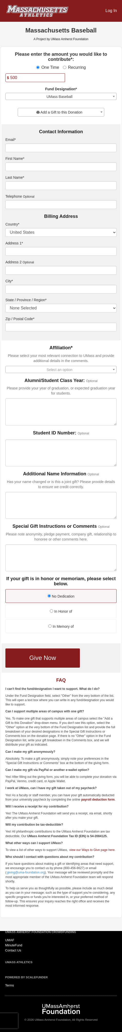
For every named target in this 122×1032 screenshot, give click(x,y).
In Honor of (61, 611)
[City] (61, 289)
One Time (47, 67)
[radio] (61, 596)
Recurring (74, 67)
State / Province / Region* (25, 300)
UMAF (9, 940)
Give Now (42, 657)
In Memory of (61, 626)
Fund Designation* (61, 89)
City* (9, 281)
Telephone (13, 196)
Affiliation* (61, 347)
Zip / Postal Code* (19, 319)
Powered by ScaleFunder (26, 977)
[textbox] (61, 112)
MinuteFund (13, 945)
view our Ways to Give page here (92, 850)
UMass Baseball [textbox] (59, 97)
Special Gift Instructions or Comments (55, 526)
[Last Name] (61, 185)
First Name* (14, 158)
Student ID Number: (54, 433)
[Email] (61, 147)
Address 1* (14, 243)
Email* (10, 140)
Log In (111, 10)
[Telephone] (61, 204)
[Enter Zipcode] (61, 327)
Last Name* (14, 177)
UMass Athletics (18, 962)
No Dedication (61, 596)
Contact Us (13, 950)
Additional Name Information (54, 474)
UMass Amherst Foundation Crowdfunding (40, 932)
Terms (9, 985)
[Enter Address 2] (61, 270)
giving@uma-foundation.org (26, 872)
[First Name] (61, 166)
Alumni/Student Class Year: (54, 380)
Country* (12, 224)
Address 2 (13, 262)
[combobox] (61, 96)
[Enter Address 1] (61, 251)
